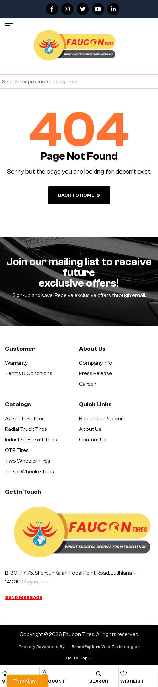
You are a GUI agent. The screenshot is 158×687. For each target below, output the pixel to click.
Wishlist (132, 681)
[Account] (44, 673)
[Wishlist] (123, 673)
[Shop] (5, 673)
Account (53, 681)
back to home (79, 195)
